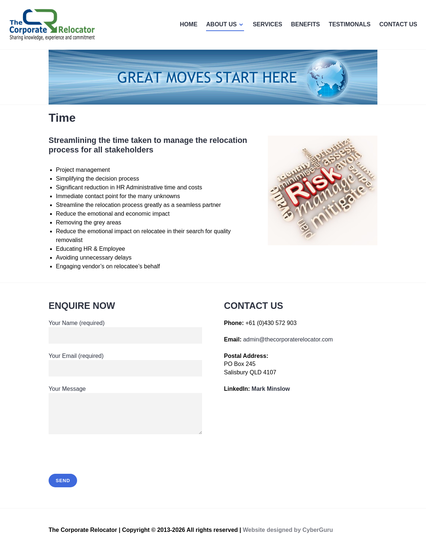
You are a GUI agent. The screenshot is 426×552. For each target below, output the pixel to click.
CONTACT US (398, 24)
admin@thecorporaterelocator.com (288, 339)
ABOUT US (221, 24)
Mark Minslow (271, 389)
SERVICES (267, 24)
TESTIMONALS (350, 24)
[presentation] (104, 459)
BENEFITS (305, 24)
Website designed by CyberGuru (288, 530)
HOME (188, 24)
